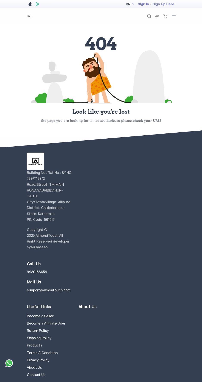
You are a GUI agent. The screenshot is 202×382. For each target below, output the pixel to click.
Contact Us (36, 374)
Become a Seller (40, 316)
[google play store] (37, 5)
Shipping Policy (39, 338)
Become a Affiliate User (46, 323)
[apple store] (30, 5)
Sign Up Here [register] (163, 4)
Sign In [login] (143, 4)
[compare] (157, 16)
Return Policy (38, 330)
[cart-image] (165, 16)
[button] (128, 4)
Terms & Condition (42, 352)
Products (34, 345)
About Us (34, 367)
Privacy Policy (38, 360)
